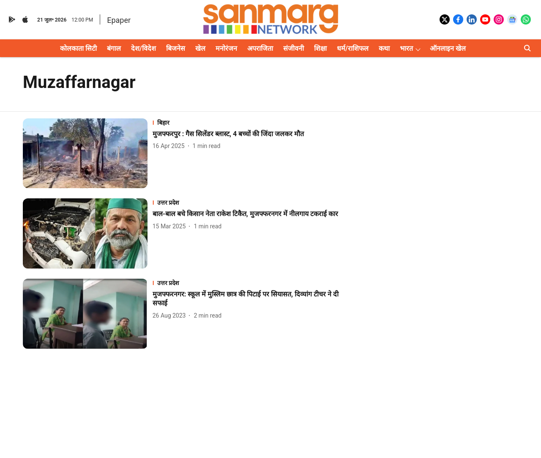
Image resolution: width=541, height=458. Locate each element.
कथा (384, 48)
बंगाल (114, 48)
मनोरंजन (226, 48)
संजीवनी (293, 48)
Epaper (119, 20)
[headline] (250, 134)
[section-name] (250, 122)
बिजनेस (175, 48)
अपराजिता (260, 48)
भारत (406, 48)
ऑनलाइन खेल (448, 48)
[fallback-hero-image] (88, 153)
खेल (200, 48)
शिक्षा (320, 48)
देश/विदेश (143, 48)
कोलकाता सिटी (78, 48)
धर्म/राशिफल (353, 48)
